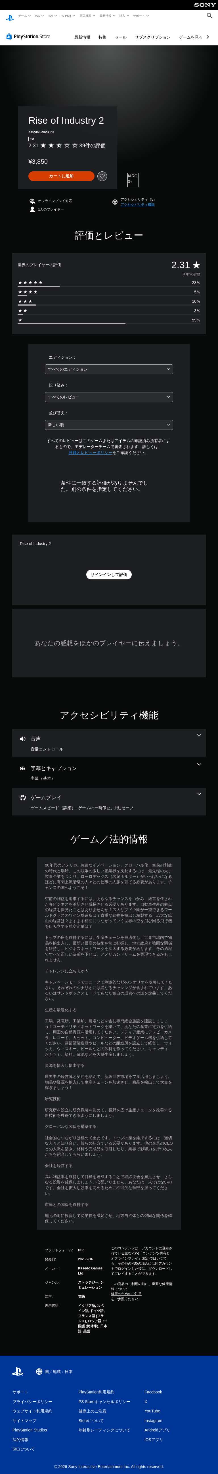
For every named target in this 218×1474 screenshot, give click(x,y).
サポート (139, 16)
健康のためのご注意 (126, 1288)
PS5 (37, 16)
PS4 (50, 16)
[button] (138, 199)
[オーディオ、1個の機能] (109, 737)
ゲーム (22, 16)
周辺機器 (85, 16)
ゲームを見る (191, 31)
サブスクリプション (153, 31)
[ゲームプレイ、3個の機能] (109, 796)
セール (121, 31)
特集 (102, 31)
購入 (122, 16)
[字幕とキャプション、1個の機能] (109, 767)
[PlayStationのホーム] (10, 16)
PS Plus (66, 16)
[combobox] (109, 364)
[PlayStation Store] (29, 30)
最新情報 (105, 16)
